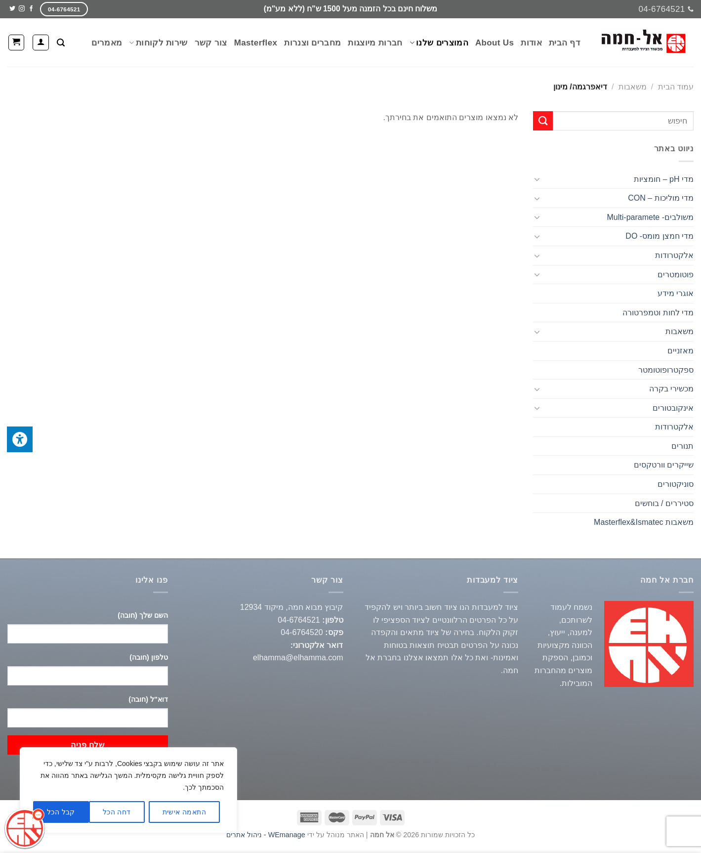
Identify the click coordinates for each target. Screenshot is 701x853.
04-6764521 (299, 620)
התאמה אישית (184, 812)
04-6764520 (302, 632)
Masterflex (256, 42)
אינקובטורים (673, 408)
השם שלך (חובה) (143, 615)
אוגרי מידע (676, 293)
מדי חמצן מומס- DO (659, 236)
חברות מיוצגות (375, 42)
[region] (128, 790)
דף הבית (564, 42)
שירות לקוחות (158, 42)
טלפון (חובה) (148, 657)
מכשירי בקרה (671, 388)
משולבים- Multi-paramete (650, 217)
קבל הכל (61, 812)
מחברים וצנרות (312, 42)
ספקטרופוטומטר (666, 370)
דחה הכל (117, 812)
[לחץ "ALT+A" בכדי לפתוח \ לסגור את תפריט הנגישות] (20, 439)
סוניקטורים (676, 484)
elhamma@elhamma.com (298, 657)
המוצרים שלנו (439, 42)
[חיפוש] (61, 42)
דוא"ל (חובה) (147, 699)
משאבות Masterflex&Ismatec (644, 522)
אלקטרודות (674, 255)
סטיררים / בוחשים (664, 503)
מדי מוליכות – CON (661, 198)
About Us (494, 42)
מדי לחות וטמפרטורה (658, 312)
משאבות (633, 87)
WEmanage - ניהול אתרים (265, 835)
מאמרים (106, 42)
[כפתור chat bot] (24, 828)
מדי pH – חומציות (664, 179)
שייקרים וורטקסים (664, 465)
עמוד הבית (676, 87)
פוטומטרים (676, 274)
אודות (531, 42)
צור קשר (211, 42)
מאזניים (680, 350)
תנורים (682, 446)
